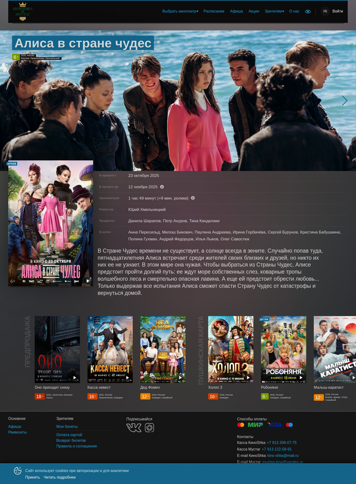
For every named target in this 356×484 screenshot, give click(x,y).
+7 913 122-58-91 (277, 449)
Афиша (236, 11)
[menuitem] (180, 11)
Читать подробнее (60, 477)
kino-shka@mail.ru (283, 456)
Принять (32, 477)
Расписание (214, 11)
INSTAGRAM (149, 427)
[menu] (178, 11)
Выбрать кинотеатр (179, 11)
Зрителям (273, 11)
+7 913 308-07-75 (282, 443)
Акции (254, 11)
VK (133, 427)
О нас (294, 11)
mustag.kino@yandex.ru (282, 462)
